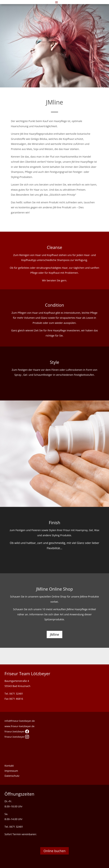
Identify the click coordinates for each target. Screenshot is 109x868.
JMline (54, 634)
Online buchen (54, 851)
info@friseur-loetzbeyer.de (20, 721)
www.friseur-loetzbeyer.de (19, 726)
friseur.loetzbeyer (17, 731)
